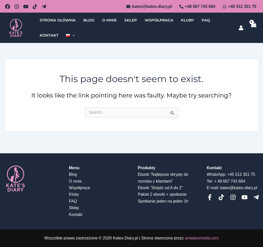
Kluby (187, 20)
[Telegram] (43, 6)
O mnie (109, 20)
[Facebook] (210, 197)
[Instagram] (233, 197)
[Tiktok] (221, 197)
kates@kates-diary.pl (239, 188)
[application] (72, 35)
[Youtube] (245, 197)
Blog (88, 20)
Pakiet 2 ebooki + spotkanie (162, 194)
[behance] (25, 6)
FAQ (206, 20)
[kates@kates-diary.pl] (149, 7)
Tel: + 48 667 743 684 (226, 181)
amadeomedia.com (202, 238)
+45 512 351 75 (242, 174)
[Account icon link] (241, 27)
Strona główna (58, 20)
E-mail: (213, 188)
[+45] (239, 7)
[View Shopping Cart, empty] (253, 28)
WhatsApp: (216, 174)
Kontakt (49, 35)
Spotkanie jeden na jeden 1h (163, 201)
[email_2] (7, 6)
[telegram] (256, 197)
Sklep (130, 20)
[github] (16, 6)
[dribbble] (34, 6)
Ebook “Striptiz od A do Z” (161, 188)
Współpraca (159, 20)
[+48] (197, 7)
